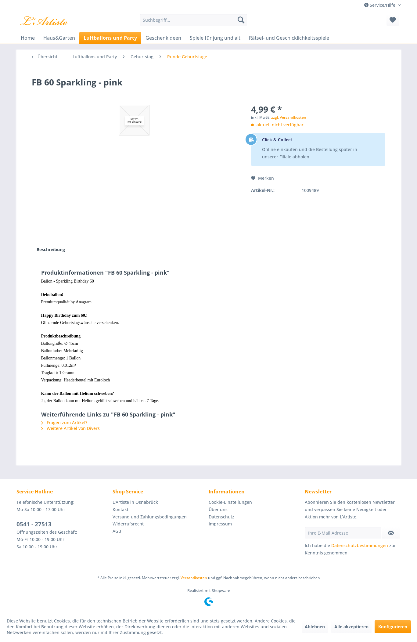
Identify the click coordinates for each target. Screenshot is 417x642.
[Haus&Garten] (59, 38)
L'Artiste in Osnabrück (135, 502)
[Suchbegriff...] (193, 20)
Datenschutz (221, 517)
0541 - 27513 (34, 524)
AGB (117, 531)
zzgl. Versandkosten (288, 117)
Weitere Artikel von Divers (70, 428)
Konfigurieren (392, 626)
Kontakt (120, 509)
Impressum (220, 524)
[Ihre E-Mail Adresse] (343, 533)
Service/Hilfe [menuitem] (380, 5)
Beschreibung (51, 249)
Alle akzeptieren (351, 626)
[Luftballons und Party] (110, 38)
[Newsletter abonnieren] (391, 533)
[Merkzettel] (392, 20)
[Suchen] (241, 20)
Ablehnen (315, 626)
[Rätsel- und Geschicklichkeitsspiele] (289, 38)
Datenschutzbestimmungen (359, 545)
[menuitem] (193, 20)
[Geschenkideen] (163, 38)
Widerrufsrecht (128, 524)
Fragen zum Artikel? (64, 422)
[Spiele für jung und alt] (215, 38)
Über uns (218, 509)
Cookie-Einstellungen (230, 502)
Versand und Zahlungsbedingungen (150, 517)
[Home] (27, 38)
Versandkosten (194, 577)
